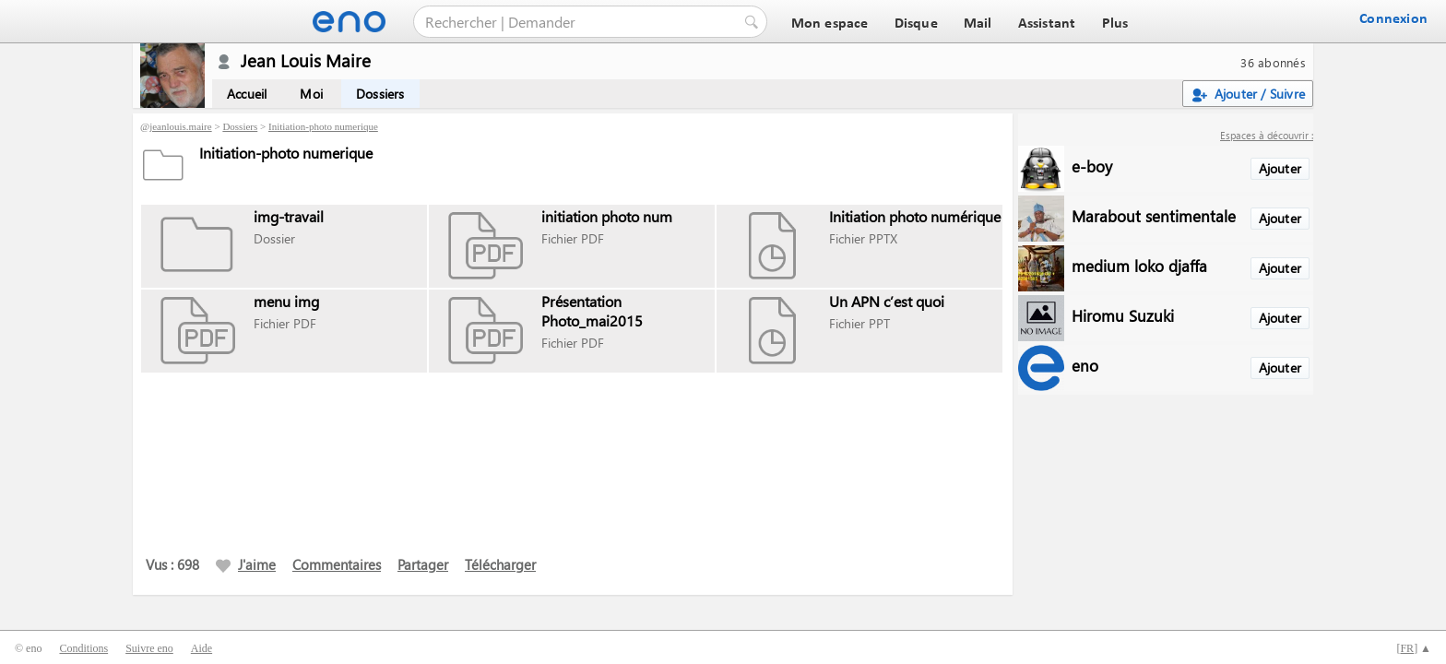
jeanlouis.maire (180, 126)
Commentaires (336, 564)
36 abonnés (1273, 62)
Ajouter (1280, 168)
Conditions (83, 648)
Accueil (247, 93)
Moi (311, 93)
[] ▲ (1413, 648)
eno (1085, 364)
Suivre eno (149, 648)
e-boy (1092, 165)
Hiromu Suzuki (1123, 315)
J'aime (246, 564)
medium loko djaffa (1139, 265)
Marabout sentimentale (1154, 215)
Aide (201, 648)
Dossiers (380, 93)
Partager (422, 564)
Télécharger (500, 564)
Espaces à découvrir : (1266, 135)
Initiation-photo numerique (323, 126)
